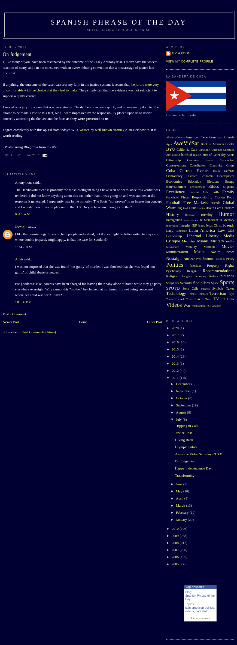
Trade (169, 299)
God (185, 208)
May (179, 491)
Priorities (195, 265)
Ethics (213, 186)
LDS (230, 230)
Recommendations (218, 270)
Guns (192, 208)
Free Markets (195, 202)
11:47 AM (23, 247)
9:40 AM (22, 214)
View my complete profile (189, 61)
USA (230, 299)
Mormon (209, 247)
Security (186, 283)
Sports (227, 282)
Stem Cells (190, 288)
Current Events (194, 170)
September (184, 405)
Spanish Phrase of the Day (119, 22)
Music (199, 251)
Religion (172, 276)
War (186, 305)
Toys (231, 294)
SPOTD (173, 288)
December (184, 384)
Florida (220, 197)
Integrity (185, 225)
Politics (174, 264)
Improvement (191, 220)
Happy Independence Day (193, 468)
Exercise (194, 192)
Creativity (215, 165)
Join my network (200, 618)
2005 (176, 564)
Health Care (213, 208)
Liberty (212, 235)
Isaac (201, 225)
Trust (208, 299)
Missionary (172, 246)
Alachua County (175, 137)
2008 (176, 543)
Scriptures (172, 283)
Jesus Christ (213, 225)
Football (173, 202)
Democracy (174, 176)
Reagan (192, 271)
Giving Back (184, 440)
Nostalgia (174, 258)
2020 (176, 328)
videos (189, 611)
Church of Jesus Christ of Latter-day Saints (206, 155)
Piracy (230, 259)
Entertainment (176, 187)
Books (229, 144)
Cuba (170, 170)
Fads (205, 192)
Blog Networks (194, 586)
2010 (176, 529)
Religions (186, 276)
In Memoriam (209, 220)
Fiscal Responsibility (196, 197)
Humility (206, 215)
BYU (170, 149)
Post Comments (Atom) (39, 332)
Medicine (188, 241)
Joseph (228, 225)
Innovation (172, 225)
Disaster (191, 176)
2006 (176, 557)
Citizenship (173, 160)
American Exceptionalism (204, 137)
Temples (203, 293)
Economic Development (217, 176)
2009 (176, 536)
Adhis (19, 259)
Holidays (190, 214)
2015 (176, 349)
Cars (194, 149)
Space (215, 283)
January (182, 520)
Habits (201, 208)
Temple (192, 293)
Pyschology (173, 271)
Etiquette (228, 187)
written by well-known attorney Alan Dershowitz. (115, 130)
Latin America (202, 230)
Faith (215, 192)
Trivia (199, 299)
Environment (197, 186)
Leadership (174, 236)
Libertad (194, 235)
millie (230, 241)
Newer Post (11, 322)
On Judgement (17, 54)
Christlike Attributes (210, 149)
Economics (174, 181)
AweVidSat (186, 143)
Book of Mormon (212, 144)
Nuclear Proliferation (199, 259)
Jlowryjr (21, 226)
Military (217, 241)
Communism (227, 160)
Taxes (230, 288)
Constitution (198, 165)
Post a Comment (14, 314)
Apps (169, 144)
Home (83, 322)
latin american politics (199, 607)
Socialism (201, 282)
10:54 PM (23, 302)
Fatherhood (172, 197)
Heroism (228, 208)
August (181, 412)
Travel (179, 299)
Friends (215, 203)
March (181, 505)
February (183, 512)
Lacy (169, 230)
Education (194, 181)
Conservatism (176, 165)
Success (205, 288)
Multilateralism (177, 252)
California (183, 149)
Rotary (213, 276)
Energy (229, 181)
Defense (229, 171)
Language (181, 230)
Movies (227, 246)
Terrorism (217, 293)
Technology (176, 293)
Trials (189, 299)
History (172, 214)
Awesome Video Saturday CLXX (198, 454)
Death (216, 171)
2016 (176, 342)
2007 (176, 550)
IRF (194, 225)
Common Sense (200, 160)
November (184, 391)
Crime (230, 165)
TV (216, 298)
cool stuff (202, 611)
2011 (176, 378)
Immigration (174, 220)
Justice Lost (183, 433)
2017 (176, 335)
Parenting (220, 258)
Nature (215, 252)
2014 (176, 356)
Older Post (154, 322)
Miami (202, 241)
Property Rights (220, 265)
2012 (176, 370)
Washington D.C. (201, 305)
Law (221, 230)
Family (228, 191)
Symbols (217, 288)
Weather (216, 305)
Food (230, 197)
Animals (228, 137)
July (179, 419)
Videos (174, 305)
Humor (226, 214)
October (182, 398)
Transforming (184, 475)
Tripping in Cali (186, 426)
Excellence (175, 191)
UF (223, 299)
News (230, 252)
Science (228, 276)
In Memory (226, 220)
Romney (200, 276)
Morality (191, 247)
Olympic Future (186, 447)
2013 (176, 363)
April (180, 498)
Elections (213, 181)
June (179, 484)
